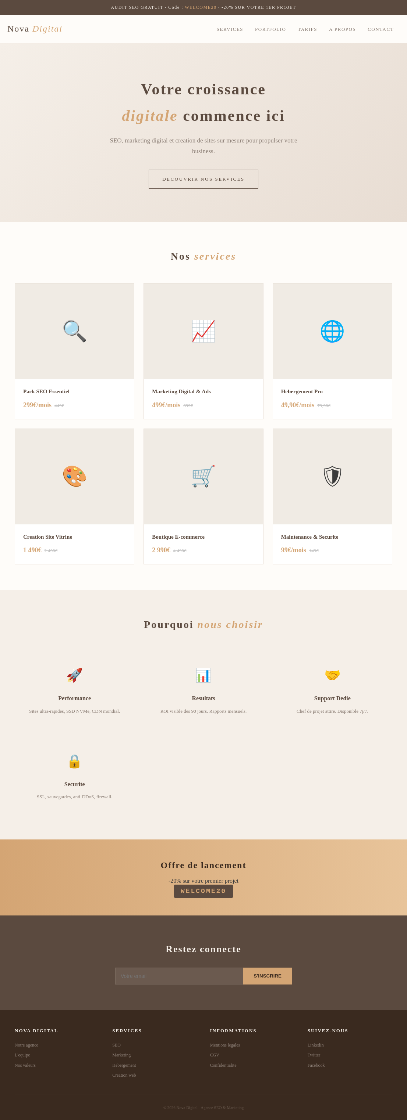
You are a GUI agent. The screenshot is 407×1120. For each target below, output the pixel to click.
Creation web (124, 1075)
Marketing (121, 1055)
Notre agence (26, 1045)
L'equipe (22, 1055)
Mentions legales (225, 1045)
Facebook (316, 1065)
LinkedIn (316, 1045)
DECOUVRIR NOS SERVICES (203, 179)
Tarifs (307, 29)
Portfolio (270, 29)
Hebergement (124, 1065)
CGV (214, 1055)
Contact (381, 29)
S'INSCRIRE (268, 976)
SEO (116, 1045)
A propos (342, 29)
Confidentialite (223, 1065)
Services (230, 29)
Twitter (314, 1055)
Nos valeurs (25, 1065)
